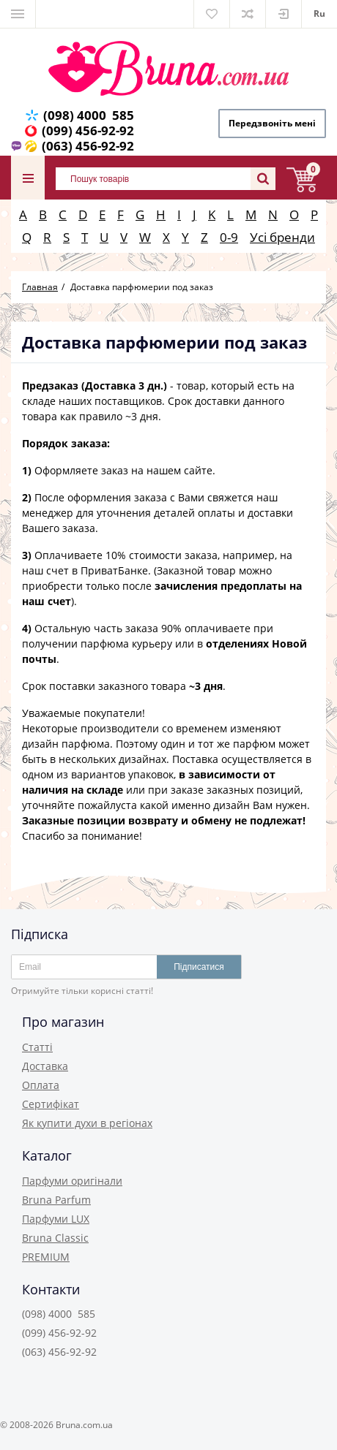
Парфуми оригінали (72, 1181)
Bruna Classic (55, 1238)
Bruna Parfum (56, 1200)
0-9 (229, 237)
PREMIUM (46, 1257)
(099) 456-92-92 (88, 130)
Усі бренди (282, 237)
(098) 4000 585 (88, 115)
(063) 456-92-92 (88, 145)
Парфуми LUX (55, 1219)
